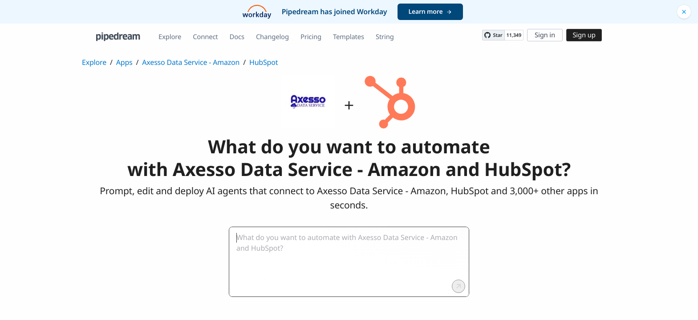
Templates (348, 36)
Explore (169, 36)
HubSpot (263, 62)
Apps (124, 62)
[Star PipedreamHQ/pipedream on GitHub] (493, 35)
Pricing (310, 36)
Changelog (272, 36)
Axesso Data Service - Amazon (190, 62)
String (385, 36)
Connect (205, 36)
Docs (237, 36)
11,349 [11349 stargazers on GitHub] (514, 35)
